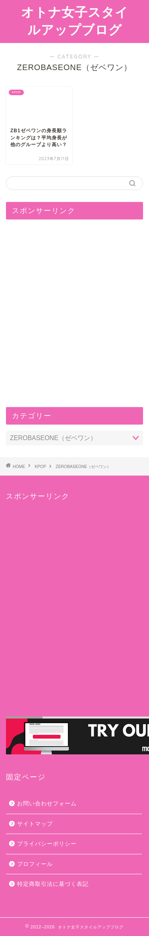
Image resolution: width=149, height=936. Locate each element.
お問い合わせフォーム (47, 804)
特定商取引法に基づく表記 (53, 884)
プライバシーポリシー (47, 844)
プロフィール (35, 864)
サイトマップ (35, 824)
